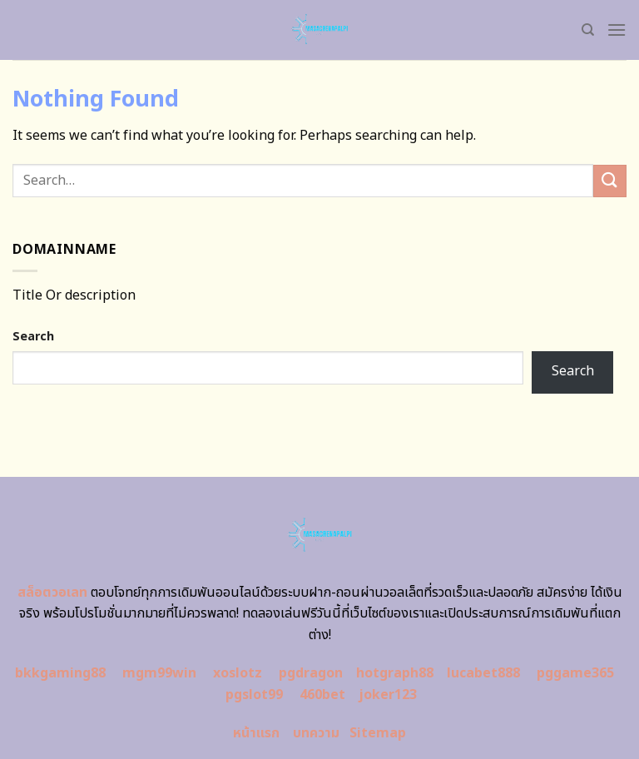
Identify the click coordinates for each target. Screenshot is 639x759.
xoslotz (237, 673)
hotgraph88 (394, 673)
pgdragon (311, 673)
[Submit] (610, 181)
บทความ (316, 733)
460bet (322, 695)
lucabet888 (483, 673)
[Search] (588, 30)
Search (33, 336)
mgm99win (159, 673)
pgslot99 (254, 695)
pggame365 (575, 673)
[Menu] (617, 29)
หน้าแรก (256, 733)
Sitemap (377, 733)
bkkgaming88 (60, 673)
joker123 (388, 695)
